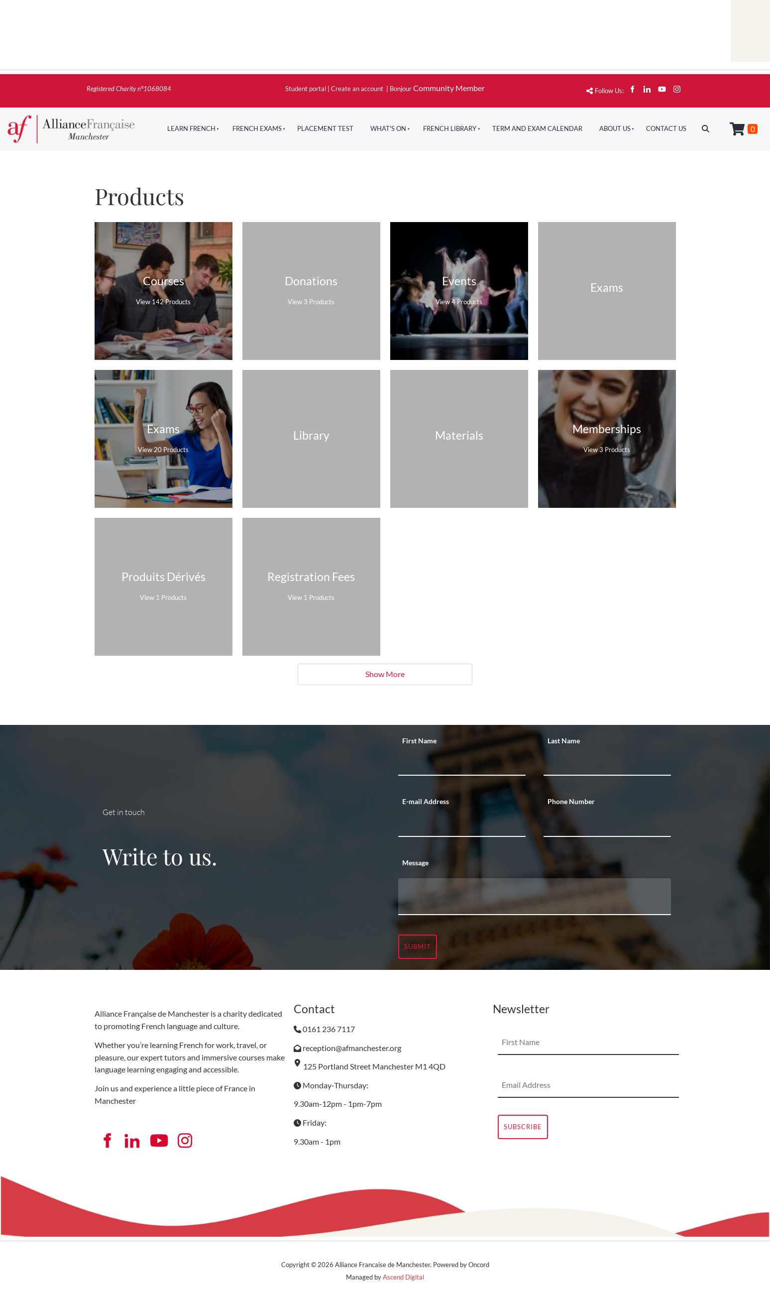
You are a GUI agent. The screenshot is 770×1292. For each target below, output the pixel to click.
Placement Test (325, 128)
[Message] (534, 896)
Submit (417, 946)
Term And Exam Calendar (537, 128)
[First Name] (462, 763)
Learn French (191, 128)
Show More (385, 674)
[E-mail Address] (462, 824)
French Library (449, 128)
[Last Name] (607, 763)
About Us (615, 128)
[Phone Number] (607, 824)
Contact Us (666, 128)
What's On (388, 128)
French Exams (257, 128)
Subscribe (523, 1127)
